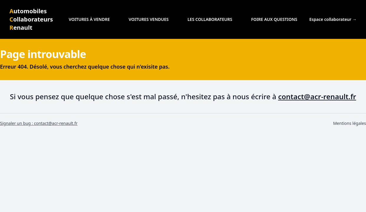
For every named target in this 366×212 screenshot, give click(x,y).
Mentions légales (349, 123)
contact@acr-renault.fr (317, 96)
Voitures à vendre (89, 19)
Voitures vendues (148, 19)
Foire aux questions (274, 19)
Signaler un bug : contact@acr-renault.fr (39, 123)
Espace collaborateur (333, 19)
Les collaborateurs (210, 19)
